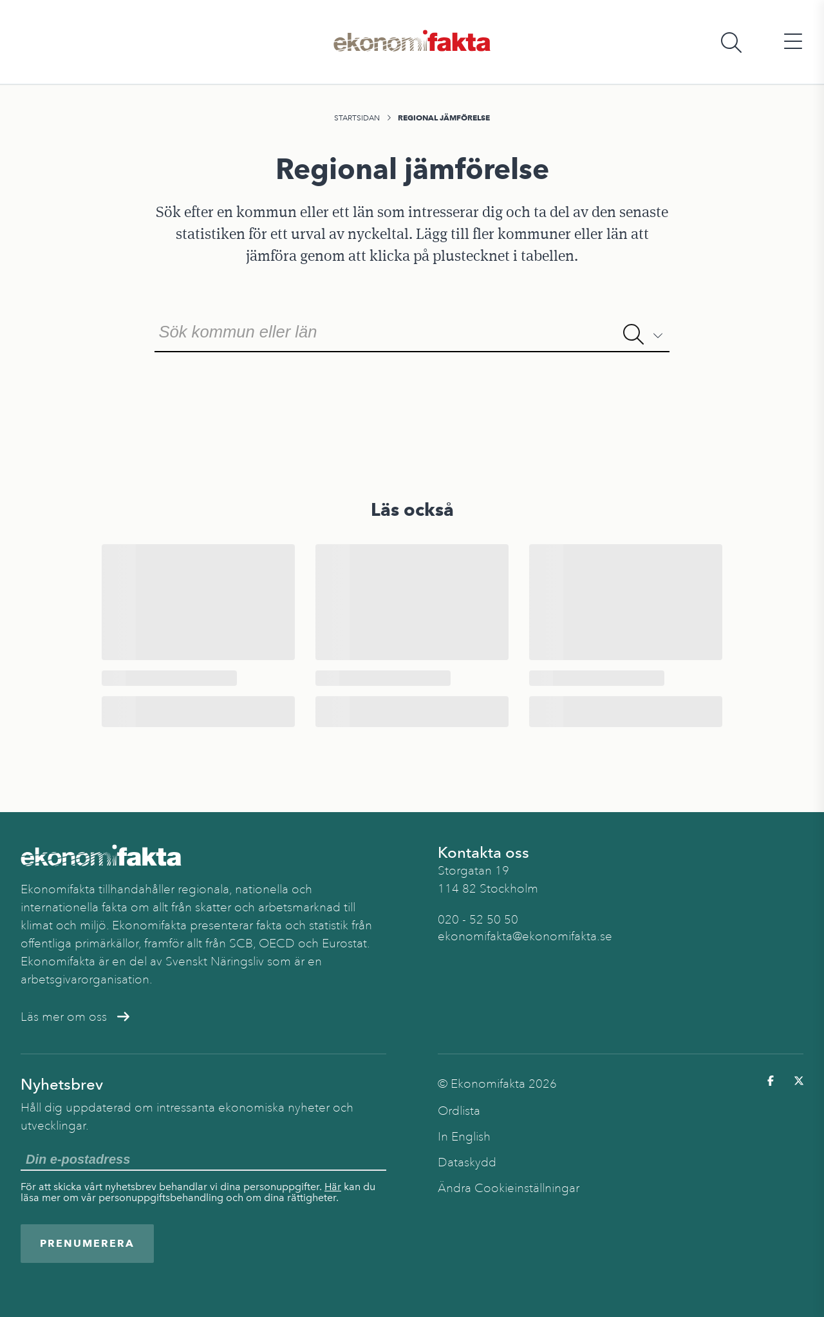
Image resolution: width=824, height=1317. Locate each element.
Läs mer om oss (75, 1017)
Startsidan (357, 117)
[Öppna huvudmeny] (793, 42)
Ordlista (459, 1111)
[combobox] (412, 330)
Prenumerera (87, 1243)
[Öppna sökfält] (731, 42)
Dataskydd (467, 1162)
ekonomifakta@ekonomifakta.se (525, 936)
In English (464, 1136)
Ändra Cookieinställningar (508, 1188)
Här (332, 1186)
